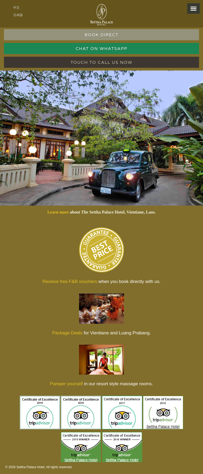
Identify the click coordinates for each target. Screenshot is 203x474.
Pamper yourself (66, 383)
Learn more (58, 212)
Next (198, 131)
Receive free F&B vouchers (70, 281)
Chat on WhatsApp (101, 48)
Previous (7, 131)
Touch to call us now (101, 62)
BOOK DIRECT (101, 35)
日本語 (18, 15)
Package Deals (67, 332)
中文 (16, 8)
